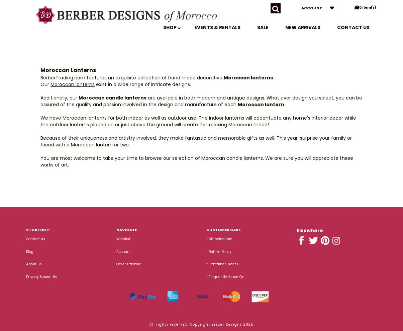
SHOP (172, 27)
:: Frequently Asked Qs (225, 276)
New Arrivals (302, 27)
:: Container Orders (222, 264)
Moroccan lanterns (73, 84)
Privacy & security (41, 276)
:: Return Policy (218, 251)
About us (34, 264)
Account (311, 8)
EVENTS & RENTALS (217, 27)
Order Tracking (128, 264)
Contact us (353, 27)
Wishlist (123, 239)
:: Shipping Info (219, 239)
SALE (263, 27)
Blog (29, 251)
